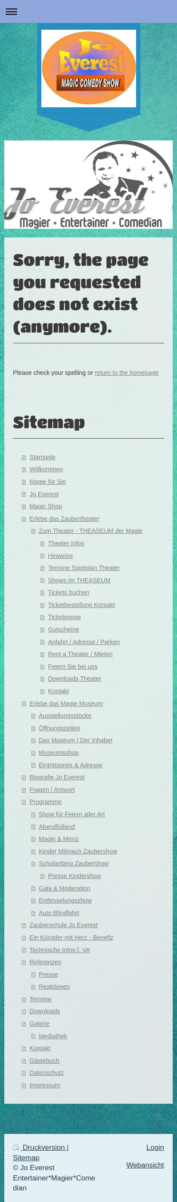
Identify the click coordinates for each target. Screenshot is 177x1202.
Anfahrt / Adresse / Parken (84, 641)
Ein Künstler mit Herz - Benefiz (72, 937)
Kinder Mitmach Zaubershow (78, 851)
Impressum (45, 1085)
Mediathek (53, 1036)
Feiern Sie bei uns (72, 666)
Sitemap (26, 1158)
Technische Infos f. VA (60, 950)
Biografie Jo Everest (57, 777)
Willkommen (46, 469)
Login (155, 1147)
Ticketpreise (64, 616)
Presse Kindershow (74, 875)
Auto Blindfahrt (59, 912)
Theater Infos (66, 543)
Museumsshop (59, 752)
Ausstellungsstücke (65, 715)
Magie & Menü (58, 838)
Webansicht (145, 1165)
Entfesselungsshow (65, 900)
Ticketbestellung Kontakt (81, 604)
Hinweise (60, 555)
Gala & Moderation (64, 888)
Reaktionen (54, 986)
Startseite (43, 457)
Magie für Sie (48, 481)
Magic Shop (46, 506)
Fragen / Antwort (52, 789)
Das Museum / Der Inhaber (76, 740)
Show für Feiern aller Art (72, 814)
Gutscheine (63, 629)
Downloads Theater (74, 678)
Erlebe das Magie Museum (66, 703)
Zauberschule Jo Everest (64, 925)
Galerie (40, 1023)
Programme (46, 801)
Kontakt (58, 691)
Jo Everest (44, 494)
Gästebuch (44, 1060)
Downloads (45, 1011)
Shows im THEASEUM (79, 580)
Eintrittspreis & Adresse (70, 765)
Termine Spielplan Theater (84, 567)
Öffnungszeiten (59, 728)
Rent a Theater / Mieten (80, 654)
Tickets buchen (68, 592)
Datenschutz (47, 1072)
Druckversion (40, 1147)
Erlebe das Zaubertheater (64, 518)
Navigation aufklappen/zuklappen (88, 11)
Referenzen (46, 962)
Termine (41, 999)
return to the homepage (127, 372)
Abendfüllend (57, 826)
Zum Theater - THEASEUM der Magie (91, 530)
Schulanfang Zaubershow (74, 863)
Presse (48, 974)
